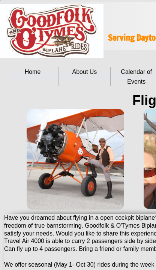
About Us (84, 72)
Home (33, 72)
